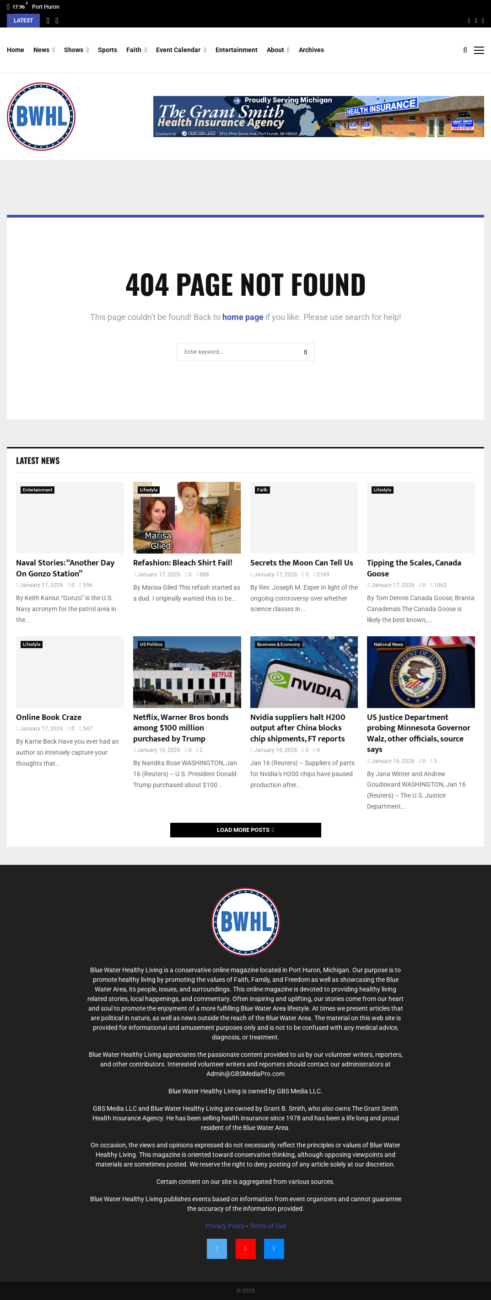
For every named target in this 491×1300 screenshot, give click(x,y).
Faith (133, 49)
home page (243, 317)
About (275, 49)
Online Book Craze (48, 718)
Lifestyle (148, 489)
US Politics (151, 644)
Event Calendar (178, 49)
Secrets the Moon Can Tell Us (301, 563)
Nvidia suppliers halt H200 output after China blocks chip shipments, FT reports (297, 728)
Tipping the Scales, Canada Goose (414, 568)
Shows (73, 49)
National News (388, 644)
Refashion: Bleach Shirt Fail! (182, 563)
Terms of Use (267, 1226)
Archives (311, 49)
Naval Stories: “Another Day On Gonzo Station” (65, 568)
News (41, 49)
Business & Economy (278, 644)
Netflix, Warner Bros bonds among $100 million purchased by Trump (181, 728)
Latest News (37, 460)
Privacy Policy (225, 1226)
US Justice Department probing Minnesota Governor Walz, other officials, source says (418, 734)
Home (15, 49)
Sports (107, 49)
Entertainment (237, 49)
